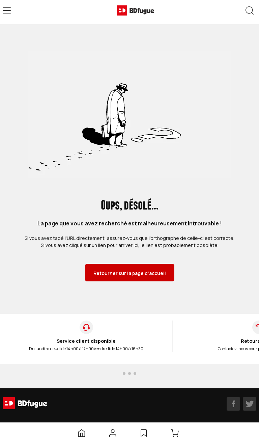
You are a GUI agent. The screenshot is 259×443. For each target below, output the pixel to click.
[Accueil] (82, 433)
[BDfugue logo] (135, 10)
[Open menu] (7, 10)
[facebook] (233, 404)
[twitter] (249, 404)
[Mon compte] (113, 433)
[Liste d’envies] (144, 433)
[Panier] (176, 433)
